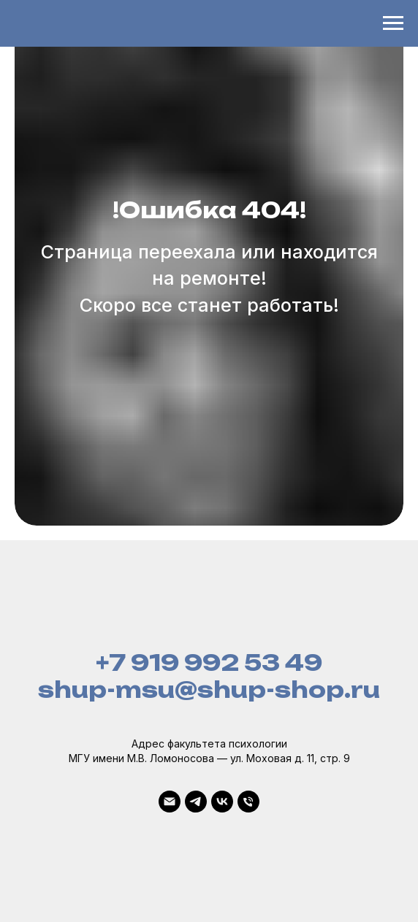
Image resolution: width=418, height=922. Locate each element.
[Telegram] (196, 801)
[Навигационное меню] (393, 23)
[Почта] (169, 801)
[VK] (222, 801)
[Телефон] (248, 801)
